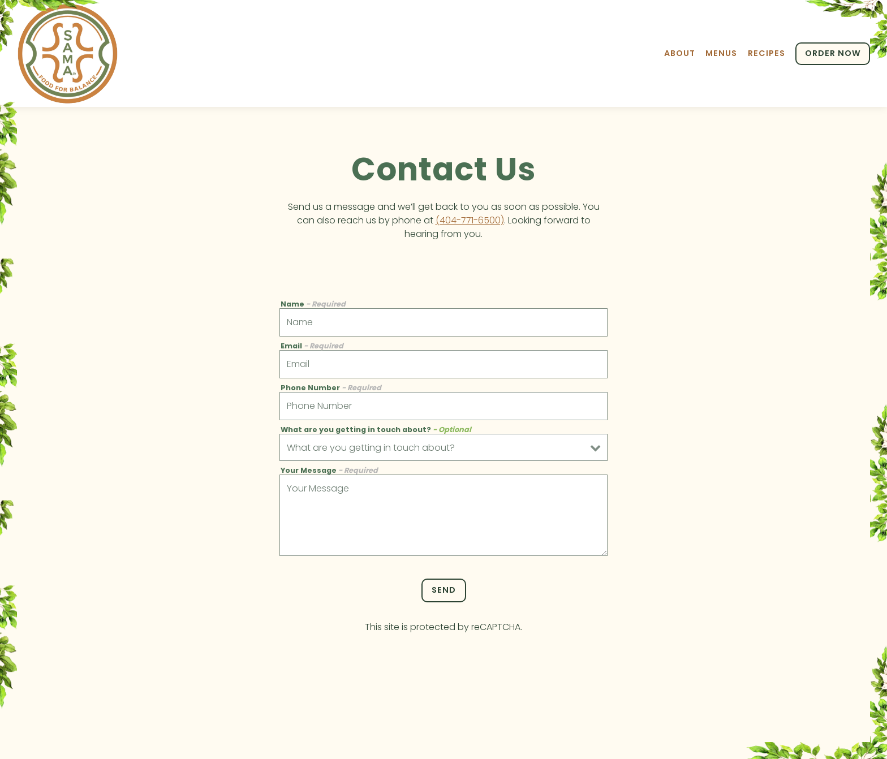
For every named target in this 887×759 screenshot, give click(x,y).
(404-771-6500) (470, 220)
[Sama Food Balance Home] (68, 53)
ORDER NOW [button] (833, 53)
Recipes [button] (766, 53)
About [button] (679, 53)
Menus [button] (721, 53)
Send (444, 590)
